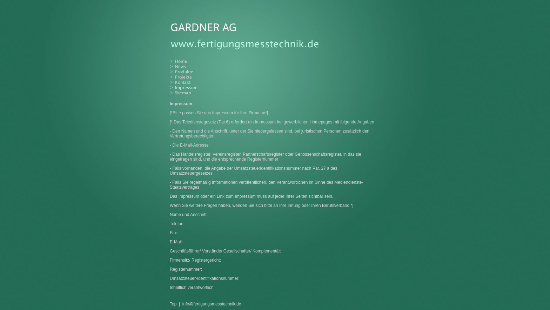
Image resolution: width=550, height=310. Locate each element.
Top (173, 304)
